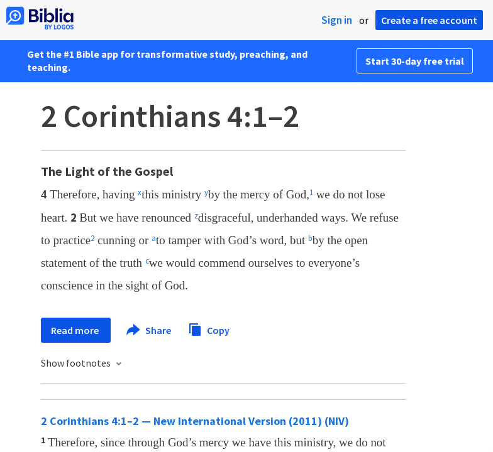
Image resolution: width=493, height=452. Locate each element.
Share (149, 330)
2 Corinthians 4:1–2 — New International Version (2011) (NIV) (195, 421)
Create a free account (429, 20)
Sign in (336, 20)
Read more (76, 330)
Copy (209, 328)
